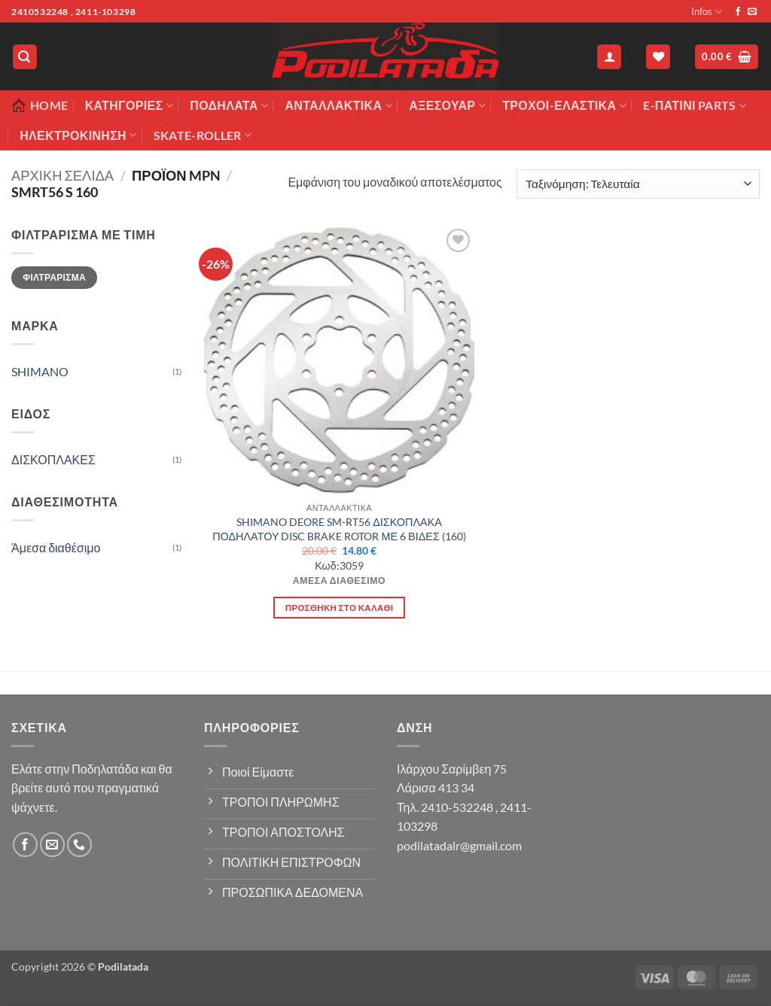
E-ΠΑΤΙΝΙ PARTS (694, 105)
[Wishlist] (658, 56)
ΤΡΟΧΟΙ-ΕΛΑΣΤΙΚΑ (564, 105)
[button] (25, 56)
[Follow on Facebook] (737, 12)
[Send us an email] (752, 12)
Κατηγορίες (129, 105)
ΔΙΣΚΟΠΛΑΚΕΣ (53, 459)
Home (39, 105)
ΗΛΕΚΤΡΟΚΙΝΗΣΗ (78, 135)
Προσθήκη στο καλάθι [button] (339, 607)
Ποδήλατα (229, 105)
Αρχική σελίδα (62, 175)
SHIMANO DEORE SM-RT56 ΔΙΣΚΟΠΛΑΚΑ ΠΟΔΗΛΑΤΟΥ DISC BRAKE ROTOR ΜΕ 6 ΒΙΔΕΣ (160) (339, 529)
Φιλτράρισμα (54, 277)
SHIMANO (40, 371)
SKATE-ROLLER (202, 135)
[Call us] (79, 844)
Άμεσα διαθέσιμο (55, 547)
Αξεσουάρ (447, 105)
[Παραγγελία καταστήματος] (638, 184)
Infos (706, 12)
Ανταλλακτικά (338, 105)
